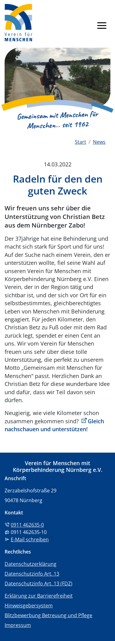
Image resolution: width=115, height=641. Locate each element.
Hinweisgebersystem (29, 605)
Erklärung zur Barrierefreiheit (39, 595)
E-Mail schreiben (30, 539)
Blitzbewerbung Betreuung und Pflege (48, 615)
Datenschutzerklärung (30, 564)
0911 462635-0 (27, 524)
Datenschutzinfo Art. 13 (32, 573)
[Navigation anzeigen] (101, 25)
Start (80, 142)
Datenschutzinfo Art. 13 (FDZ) (38, 583)
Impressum (18, 625)
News (99, 142)
